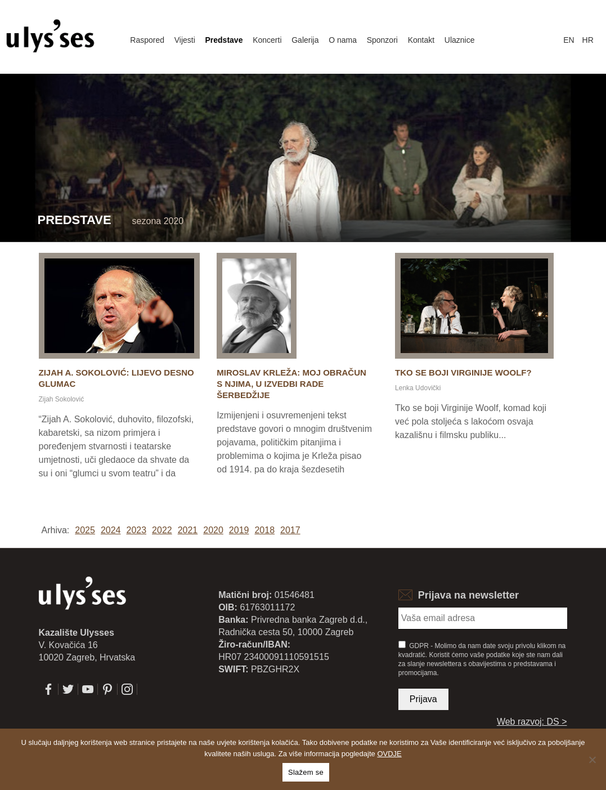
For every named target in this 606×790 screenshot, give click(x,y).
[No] (592, 759)
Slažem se (306, 772)
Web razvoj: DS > (532, 721)
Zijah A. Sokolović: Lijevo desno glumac (116, 378)
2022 (162, 530)
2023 (136, 530)
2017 (290, 530)
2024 (111, 530)
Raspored (147, 39)
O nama (343, 39)
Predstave (224, 39)
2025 (85, 530)
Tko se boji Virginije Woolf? (463, 372)
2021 (188, 530)
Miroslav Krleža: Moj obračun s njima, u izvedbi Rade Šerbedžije (291, 384)
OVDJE (389, 753)
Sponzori (382, 39)
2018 (264, 530)
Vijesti (184, 39)
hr (588, 39)
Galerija (304, 39)
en (568, 39)
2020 (213, 530)
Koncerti (267, 39)
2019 (239, 530)
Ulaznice (460, 39)
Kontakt (421, 39)
